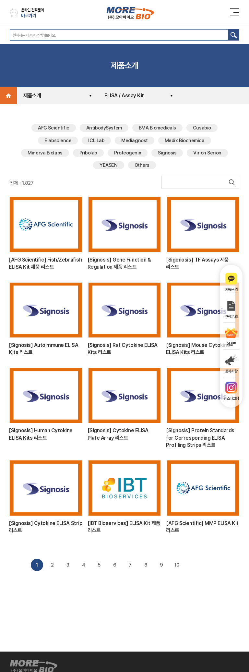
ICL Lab (96, 140)
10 (176, 565)
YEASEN (108, 165)
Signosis (167, 153)
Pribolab (88, 153)
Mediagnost (134, 140)
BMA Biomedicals (157, 128)
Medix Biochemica (185, 140)
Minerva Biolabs (45, 153)
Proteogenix (127, 153)
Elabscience (57, 140)
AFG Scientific (53, 128)
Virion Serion (207, 153)
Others (142, 165)
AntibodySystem (104, 128)
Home (8, 95)
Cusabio (202, 128)
